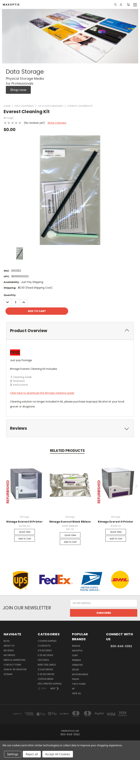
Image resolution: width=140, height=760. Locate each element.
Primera (76, 660)
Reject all (32, 754)
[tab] (70, 331)
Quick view (24, 531)
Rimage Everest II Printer (115, 521)
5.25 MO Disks (45, 655)
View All (76, 693)
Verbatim (77, 664)
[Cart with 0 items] (128, 4)
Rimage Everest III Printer (24, 521)
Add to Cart (24, 538)
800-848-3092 (121, 646)
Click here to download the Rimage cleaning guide (42, 393)
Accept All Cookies (57, 754)
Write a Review (57, 123)
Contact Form (12, 664)
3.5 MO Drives (45, 669)
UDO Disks (43, 659)
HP (73, 688)
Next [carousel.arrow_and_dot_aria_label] (136, 486)
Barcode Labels (47, 664)
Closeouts (44, 645)
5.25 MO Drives (46, 674)
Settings (12, 754)
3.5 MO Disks (45, 650)
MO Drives (9, 655)
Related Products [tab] (67, 450)
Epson (75, 669)
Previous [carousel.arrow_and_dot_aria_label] (4, 486)
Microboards (80, 674)
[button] (18, 90)
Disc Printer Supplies (50, 683)
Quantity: (10, 295)
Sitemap (8, 674)
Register (21, 669)
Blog (6, 640)
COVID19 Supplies (47, 640)
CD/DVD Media (45, 678)
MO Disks (9, 650)
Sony (75, 655)
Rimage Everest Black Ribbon (70, 521)
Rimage (76, 645)
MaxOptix (77, 650)
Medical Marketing (15, 659)
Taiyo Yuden (78, 683)
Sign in (8, 669)
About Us (9, 645)
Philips (75, 679)
